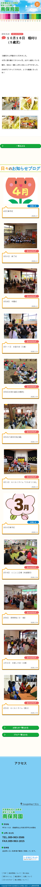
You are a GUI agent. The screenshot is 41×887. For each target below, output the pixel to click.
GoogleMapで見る (30, 804)
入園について (27, 876)
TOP (4, 873)
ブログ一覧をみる (21, 735)
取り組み (26, 873)
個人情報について (21, 880)
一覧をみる (20, 146)
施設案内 (18, 876)
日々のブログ (7, 880)
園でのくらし (7, 876)
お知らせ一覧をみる (20, 728)
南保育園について (15, 873)
